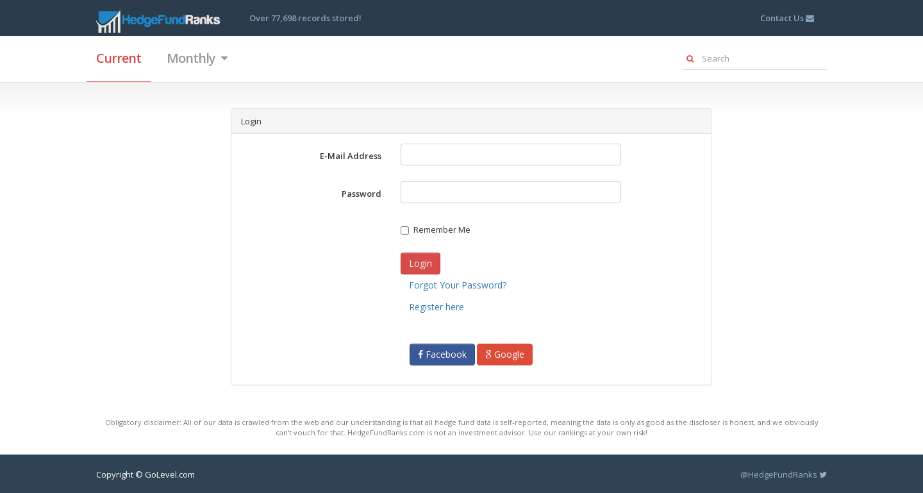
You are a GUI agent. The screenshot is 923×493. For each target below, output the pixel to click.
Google (504, 354)
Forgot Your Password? (457, 285)
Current (118, 58)
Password (361, 193)
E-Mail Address (350, 156)
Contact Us (787, 18)
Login (420, 263)
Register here (436, 307)
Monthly (197, 58)
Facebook (442, 354)
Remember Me (435, 229)
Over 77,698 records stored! (305, 18)
